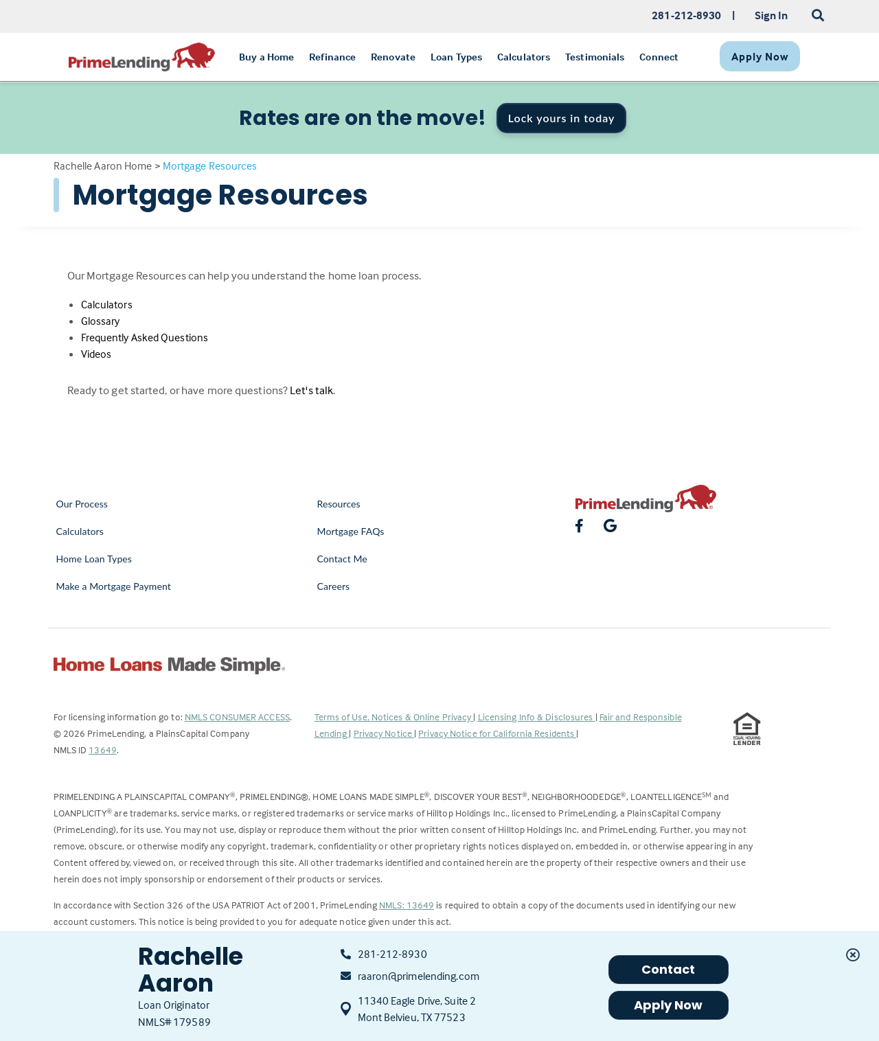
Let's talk (311, 390)
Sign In (771, 15)
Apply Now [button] (668, 1005)
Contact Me (342, 558)
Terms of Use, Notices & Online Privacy (394, 716)
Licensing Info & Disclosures (536, 716)
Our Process (82, 504)
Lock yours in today (561, 117)
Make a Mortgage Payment (113, 586)
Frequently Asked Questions (145, 337)
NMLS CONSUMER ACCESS (237, 716)
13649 (103, 749)
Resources (339, 504)
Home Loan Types (94, 558)
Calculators (107, 304)
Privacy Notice (384, 733)
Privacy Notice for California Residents (497, 733)
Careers (333, 586)
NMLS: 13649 (406, 905)
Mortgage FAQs (351, 531)
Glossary (100, 321)
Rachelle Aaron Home (103, 165)
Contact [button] (668, 969)
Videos (96, 354)
